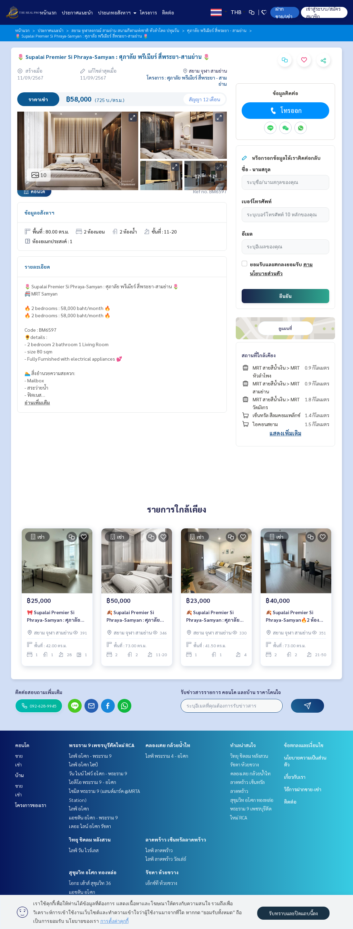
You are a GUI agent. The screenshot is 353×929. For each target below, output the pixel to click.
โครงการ (148, 12)
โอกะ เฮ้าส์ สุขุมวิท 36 (90, 883)
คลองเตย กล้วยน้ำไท (167, 745)
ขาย (19, 756)
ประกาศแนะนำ (77, 12)
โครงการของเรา (30, 805)
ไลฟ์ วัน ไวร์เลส (84, 850)
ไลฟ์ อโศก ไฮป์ (83, 764)
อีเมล (247, 233)
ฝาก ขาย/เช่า (283, 12)
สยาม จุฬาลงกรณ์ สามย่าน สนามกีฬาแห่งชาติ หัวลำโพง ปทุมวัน (125, 30)
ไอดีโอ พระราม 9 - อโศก (92, 782)
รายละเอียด (37, 267)
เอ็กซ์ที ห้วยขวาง (161, 883)
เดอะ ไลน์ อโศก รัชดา (90, 826)
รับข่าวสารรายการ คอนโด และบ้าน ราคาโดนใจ (231, 692)
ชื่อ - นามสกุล (256, 169)
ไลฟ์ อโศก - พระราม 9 (90, 756)
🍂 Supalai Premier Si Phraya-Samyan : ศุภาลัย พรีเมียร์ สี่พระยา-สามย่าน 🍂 (135, 618)
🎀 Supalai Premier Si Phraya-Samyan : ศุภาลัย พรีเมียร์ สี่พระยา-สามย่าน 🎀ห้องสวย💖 (55, 618)
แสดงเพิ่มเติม (285, 433)
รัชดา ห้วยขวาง (162, 872)
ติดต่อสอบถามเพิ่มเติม (38, 692)
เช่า (18, 764)
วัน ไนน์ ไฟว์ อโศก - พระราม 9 (98, 773)
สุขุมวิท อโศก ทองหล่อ (93, 872)
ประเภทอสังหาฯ (116, 12)
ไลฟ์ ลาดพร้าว (159, 850)
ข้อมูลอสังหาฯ (39, 212)
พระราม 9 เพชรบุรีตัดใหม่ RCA (101, 745)
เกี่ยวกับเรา (294, 777)
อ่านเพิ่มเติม (37, 402)
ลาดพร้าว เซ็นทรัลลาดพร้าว (175, 839)
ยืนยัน (285, 296)
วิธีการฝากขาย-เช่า (302, 789)
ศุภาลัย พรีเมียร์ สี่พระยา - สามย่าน (216, 30)
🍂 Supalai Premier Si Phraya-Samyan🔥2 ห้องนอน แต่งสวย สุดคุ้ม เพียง (292, 618)
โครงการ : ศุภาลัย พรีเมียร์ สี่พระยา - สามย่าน (187, 80)
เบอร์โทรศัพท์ (257, 201)
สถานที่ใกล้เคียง (259, 355)
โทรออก (285, 110)
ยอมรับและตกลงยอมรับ (276, 264)
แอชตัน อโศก (82, 892)
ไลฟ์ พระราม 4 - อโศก (166, 756)
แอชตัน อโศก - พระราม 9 (93, 817)
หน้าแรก (48, 12)
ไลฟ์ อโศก (79, 808)
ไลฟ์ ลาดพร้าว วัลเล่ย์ (165, 859)
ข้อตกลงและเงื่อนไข (303, 745)
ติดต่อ (168, 12)
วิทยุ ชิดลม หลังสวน (90, 839)
